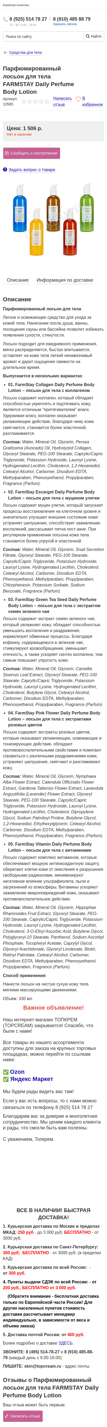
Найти (93, 36)
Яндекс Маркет (31, 1079)
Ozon (17, 1071)
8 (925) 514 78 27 (28, 19)
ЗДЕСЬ (65, 1343)
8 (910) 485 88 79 (71, 19)
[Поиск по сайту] (38, 37)
